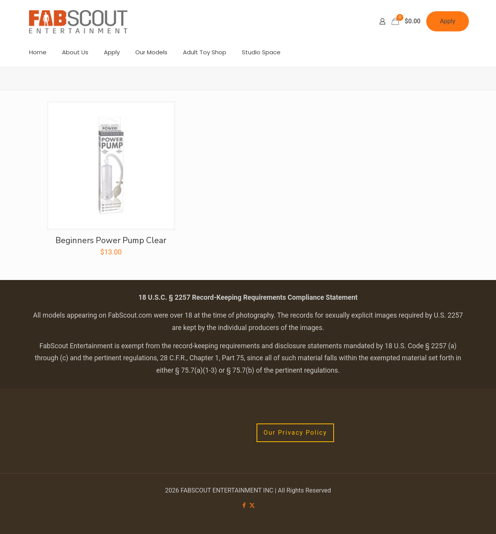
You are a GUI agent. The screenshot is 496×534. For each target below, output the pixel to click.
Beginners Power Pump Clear (110, 240)
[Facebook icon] (244, 505)
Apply (447, 21)
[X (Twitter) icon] (252, 505)
